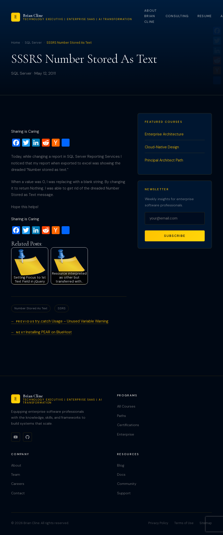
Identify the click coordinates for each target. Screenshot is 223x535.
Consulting (177, 16)
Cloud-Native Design (162, 147)
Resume (205, 16)
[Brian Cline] (71, 17)
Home (15, 43)
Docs (121, 474)
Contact (18, 493)
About (16, 465)
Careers (17, 483)
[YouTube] (15, 437)
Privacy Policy (158, 523)
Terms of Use (184, 523)
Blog (120, 465)
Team (15, 474)
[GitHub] (27, 437)
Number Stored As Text (30, 308)
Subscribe (174, 236)
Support (124, 493)
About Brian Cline (150, 16)
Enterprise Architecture (164, 134)
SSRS (62, 308)
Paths (121, 415)
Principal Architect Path (164, 160)
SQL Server (33, 43)
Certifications (128, 425)
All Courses (126, 406)
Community (126, 483)
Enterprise (125, 434)
